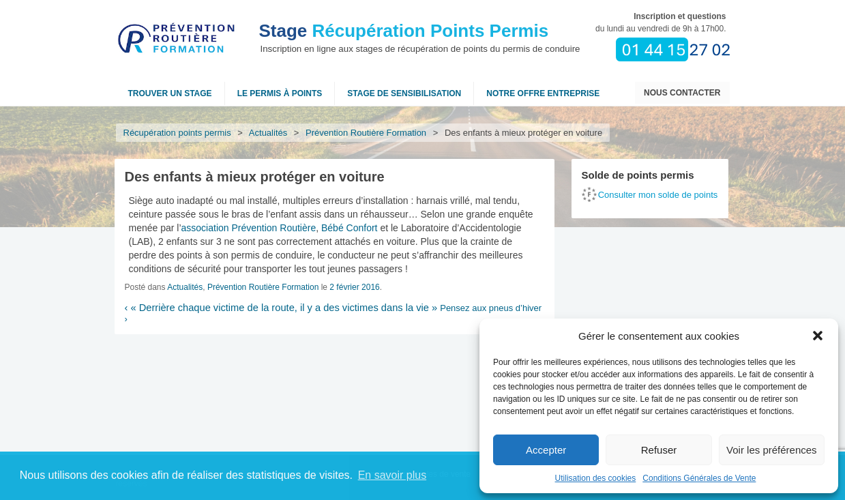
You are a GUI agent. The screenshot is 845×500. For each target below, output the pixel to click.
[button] (818, 335)
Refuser (659, 450)
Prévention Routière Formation (366, 133)
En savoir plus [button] (392, 475)
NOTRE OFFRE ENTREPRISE (542, 93)
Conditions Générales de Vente (699, 478)
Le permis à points (280, 93)
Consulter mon (658, 195)
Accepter (546, 450)
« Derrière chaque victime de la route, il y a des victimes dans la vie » (281, 307)
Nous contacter (682, 93)
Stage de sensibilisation (404, 93)
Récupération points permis (177, 133)
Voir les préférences (771, 450)
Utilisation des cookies (595, 478)
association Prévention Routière (248, 227)
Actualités (269, 133)
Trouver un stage (170, 93)
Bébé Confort (349, 227)
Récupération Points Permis (404, 30)
